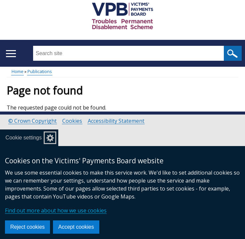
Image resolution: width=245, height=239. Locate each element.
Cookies (72, 121)
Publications (39, 71)
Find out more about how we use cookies (56, 210)
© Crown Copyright (32, 121)
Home (18, 71)
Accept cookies (76, 227)
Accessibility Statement (116, 121)
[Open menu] (11, 53)
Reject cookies (27, 227)
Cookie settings (24, 137)
